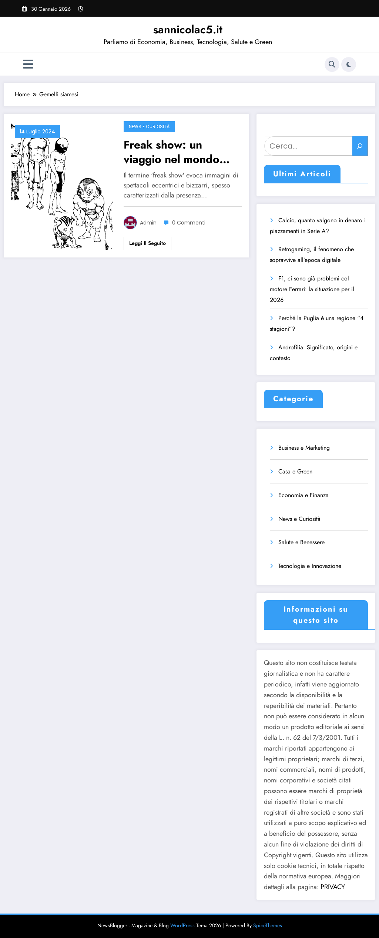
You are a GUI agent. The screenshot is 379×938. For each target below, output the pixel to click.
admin (148, 222)
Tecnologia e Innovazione (309, 566)
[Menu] (28, 64)
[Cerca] (360, 146)
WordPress (182, 925)
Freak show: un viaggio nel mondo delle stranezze (171, 151)
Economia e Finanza (303, 495)
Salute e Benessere (301, 542)
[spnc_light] (348, 64)
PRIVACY (333, 887)
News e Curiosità (149, 126)
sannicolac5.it (187, 29)
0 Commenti (188, 222)
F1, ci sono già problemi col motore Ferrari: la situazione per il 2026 (312, 289)
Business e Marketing (304, 447)
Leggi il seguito (147, 243)
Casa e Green (295, 471)
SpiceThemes (267, 925)
